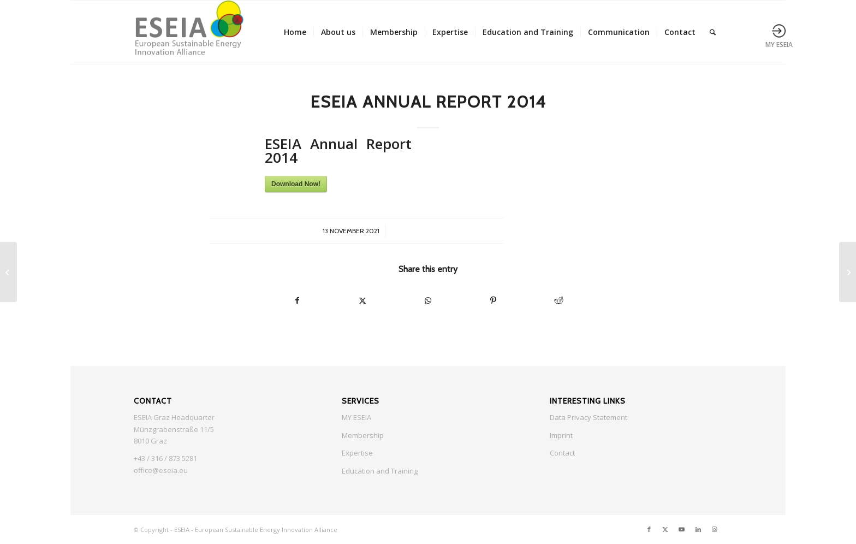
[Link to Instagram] (714, 529)
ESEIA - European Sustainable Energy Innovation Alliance (255, 529)
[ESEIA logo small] (188, 32)
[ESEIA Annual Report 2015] (847, 272)
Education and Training (380, 471)
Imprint (561, 435)
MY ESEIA (356, 417)
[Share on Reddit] (558, 300)
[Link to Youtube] (682, 529)
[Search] (713, 32)
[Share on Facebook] (297, 300)
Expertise (357, 453)
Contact (562, 453)
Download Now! (295, 184)
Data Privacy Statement (588, 417)
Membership (363, 435)
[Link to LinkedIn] (698, 529)
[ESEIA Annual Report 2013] (8, 272)
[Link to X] (665, 529)
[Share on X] (363, 300)
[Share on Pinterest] (493, 300)
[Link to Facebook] (649, 529)
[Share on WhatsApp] (428, 300)
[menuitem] (295, 32)
